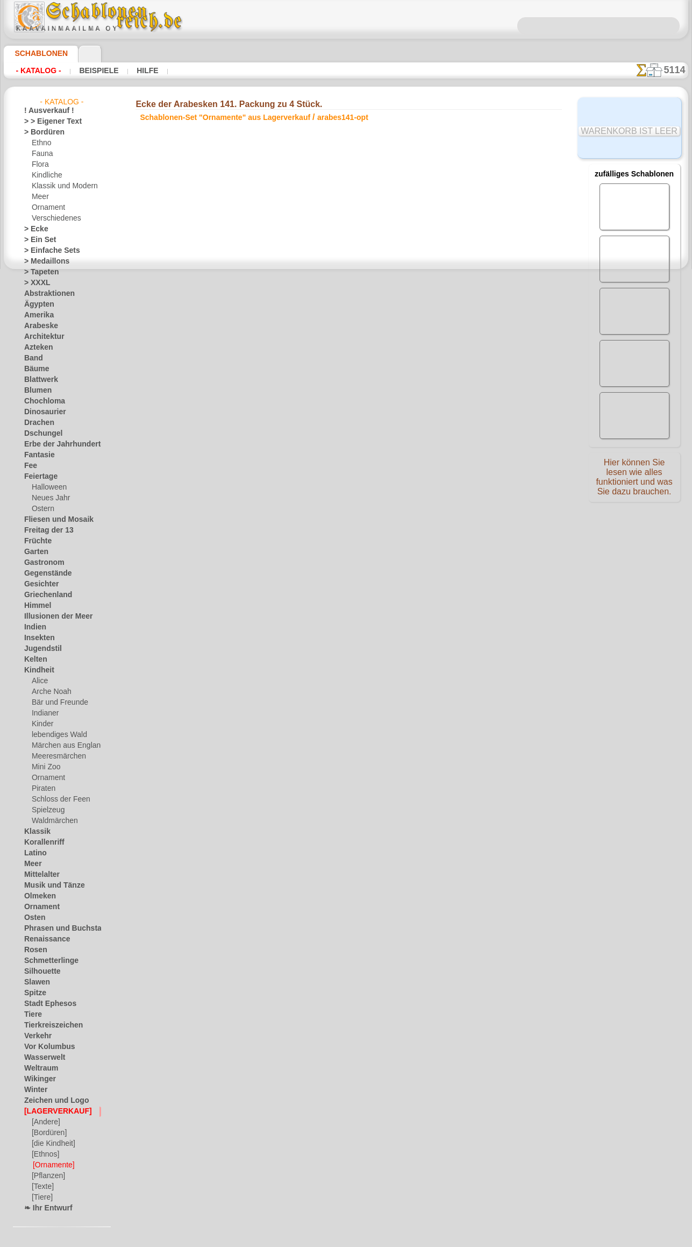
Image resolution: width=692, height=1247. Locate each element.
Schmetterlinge (46, 961)
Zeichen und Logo (50, 1101)
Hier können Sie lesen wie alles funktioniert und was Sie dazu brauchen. (634, 480)
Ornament (47, 207)
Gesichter (38, 584)
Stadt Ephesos (45, 1004)
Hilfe (130, 70)
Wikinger (37, 1079)
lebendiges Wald (56, 735)
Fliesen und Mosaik (52, 520)
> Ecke (33, 229)
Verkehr (35, 1036)
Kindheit (36, 670)
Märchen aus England (64, 745)
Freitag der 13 (44, 530)
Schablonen (36, 53)
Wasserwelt (41, 1057)
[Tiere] (41, 1197)
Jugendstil (39, 649)
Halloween (47, 487)
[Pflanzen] (47, 1176)
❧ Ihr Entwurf (45, 1208)
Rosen (33, 950)
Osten (33, 918)
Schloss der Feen (56, 799)
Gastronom (41, 563)
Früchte (35, 541)
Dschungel (39, 433)
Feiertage (38, 476)
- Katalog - (35, 70)
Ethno (40, 143)
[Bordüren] (48, 1133)
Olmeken (36, 896)
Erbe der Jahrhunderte (57, 444)
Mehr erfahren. (433, 1238)
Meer (39, 197)
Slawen (34, 982)
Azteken (36, 347)
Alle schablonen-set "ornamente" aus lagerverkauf (345, 522)
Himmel (35, 606)
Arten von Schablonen (182, 441)
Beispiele (88, 70)
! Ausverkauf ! (44, 111)
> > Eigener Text (46, 121)
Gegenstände (43, 573)
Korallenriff (41, 842)
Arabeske (38, 326)
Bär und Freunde (56, 702)
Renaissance (42, 939)
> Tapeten (38, 272)
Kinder (41, 724)
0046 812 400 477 (369, 624)
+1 (379, 498)
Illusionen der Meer (52, 616)
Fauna (41, 154)
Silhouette (39, 971)
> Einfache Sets (46, 251)
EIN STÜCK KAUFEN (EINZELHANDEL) (216, 464)
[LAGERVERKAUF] (52, 1111)
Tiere (31, 1014)
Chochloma (41, 401)
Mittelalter (40, 875)
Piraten (42, 788)
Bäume (34, 369)
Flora (39, 164)
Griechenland (43, 595)
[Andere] (45, 1122)
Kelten (33, 659)
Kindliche (45, 175)
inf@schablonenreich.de (345, 689)
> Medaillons (42, 261)
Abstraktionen (45, 294)
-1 (312, 498)
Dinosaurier (41, 412)
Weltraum (38, 1068)
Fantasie (37, 455)
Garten (34, 552)
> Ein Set (36, 240)
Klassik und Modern (61, 186)
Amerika (36, 315)
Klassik (34, 832)
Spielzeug (45, 810)
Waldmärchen (52, 821)
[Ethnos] (45, 1154)
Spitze (33, 993)
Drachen (36, 423)
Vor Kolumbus (45, 1047)
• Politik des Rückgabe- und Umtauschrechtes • (346, 743)
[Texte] (42, 1187)
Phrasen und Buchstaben (61, 928)
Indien (33, 627)
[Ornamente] (52, 1165)
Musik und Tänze (49, 885)
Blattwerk (38, 380)
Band (32, 358)
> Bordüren (40, 132)
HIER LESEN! (260, 441)
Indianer (44, 713)
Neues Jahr (48, 498)
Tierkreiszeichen (47, 1025)
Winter (34, 1090)
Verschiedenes (53, 218)
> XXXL (34, 283)
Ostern (42, 509)
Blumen (35, 390)
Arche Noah (49, 692)
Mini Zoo (45, 767)
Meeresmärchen (56, 756)
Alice (39, 681)
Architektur (41, 337)
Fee (29, 466)
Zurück (346, 498)
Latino (34, 853)
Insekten (36, 638)
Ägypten (36, 304)
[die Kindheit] (52, 1144)
